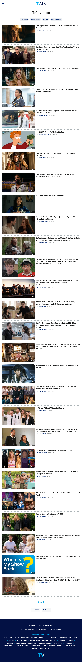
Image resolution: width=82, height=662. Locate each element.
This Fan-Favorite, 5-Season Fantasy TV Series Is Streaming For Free (57, 154)
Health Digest (22, 640)
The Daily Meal (49, 646)
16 (33, 360)
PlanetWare (57, 643)
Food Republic (52, 638)
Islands (53, 640)
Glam (75, 638)
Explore (34, 638)
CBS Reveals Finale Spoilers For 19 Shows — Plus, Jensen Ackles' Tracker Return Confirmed (56, 388)
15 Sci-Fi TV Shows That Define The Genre (50, 132)
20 (33, 573)
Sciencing (68, 643)
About (32, 625)
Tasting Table (36, 646)
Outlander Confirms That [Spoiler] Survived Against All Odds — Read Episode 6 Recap (57, 218)
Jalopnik (62, 640)
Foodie (41, 638)
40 (33, 424)
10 (33, 148)
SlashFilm (8, 646)
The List (60, 646)
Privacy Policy (45, 625)
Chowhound (14, 638)
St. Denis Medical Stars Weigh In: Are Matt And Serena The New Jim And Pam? (56, 112)
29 (33, 318)
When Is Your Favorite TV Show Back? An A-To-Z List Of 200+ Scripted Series (58, 557)
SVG (26, 646)
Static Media (30, 630)
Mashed (10, 643)
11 (33, 42)
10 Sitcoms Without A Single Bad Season (50, 408)
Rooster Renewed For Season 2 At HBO (49, 514)
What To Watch (56, 19)
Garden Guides (65, 638)
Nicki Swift (32, 643)
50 (33, 275)
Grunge (11, 640)
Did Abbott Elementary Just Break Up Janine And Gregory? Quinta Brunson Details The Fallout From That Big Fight (57, 430)
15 (33, 190)
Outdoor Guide (45, 643)
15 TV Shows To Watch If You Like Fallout (50, 196)
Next (45, 610)
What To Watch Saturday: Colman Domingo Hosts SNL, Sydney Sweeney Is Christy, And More (55, 175)
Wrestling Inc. (45, 649)
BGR (5, 638)
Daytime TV (24, 19)
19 (33, 445)
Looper (70, 640)
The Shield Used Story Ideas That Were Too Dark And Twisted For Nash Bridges (57, 48)
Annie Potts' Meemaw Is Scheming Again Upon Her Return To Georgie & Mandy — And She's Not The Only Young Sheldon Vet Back (58, 346)
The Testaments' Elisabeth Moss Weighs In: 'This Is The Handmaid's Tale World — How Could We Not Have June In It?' (58, 579)
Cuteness (25, 638)
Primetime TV (35, 19)
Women (34, 649)
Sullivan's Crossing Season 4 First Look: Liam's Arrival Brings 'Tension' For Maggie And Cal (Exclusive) (58, 536)
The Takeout (70, 646)
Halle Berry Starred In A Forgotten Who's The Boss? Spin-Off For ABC (57, 366)
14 (33, 466)
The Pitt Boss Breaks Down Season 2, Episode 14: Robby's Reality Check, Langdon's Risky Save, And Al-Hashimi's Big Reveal (57, 325)
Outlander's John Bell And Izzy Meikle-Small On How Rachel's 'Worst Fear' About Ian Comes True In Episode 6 (58, 239)
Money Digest (21, 643)
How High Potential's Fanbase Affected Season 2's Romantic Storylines (57, 27)
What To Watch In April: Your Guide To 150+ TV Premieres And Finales (58, 494)
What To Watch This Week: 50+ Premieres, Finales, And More (57, 68)
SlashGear (19, 646)
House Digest (35, 640)
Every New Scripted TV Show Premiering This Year (54, 450)
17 (33, 551)
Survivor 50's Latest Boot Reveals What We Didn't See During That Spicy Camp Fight (57, 473)
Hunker (45, 640)
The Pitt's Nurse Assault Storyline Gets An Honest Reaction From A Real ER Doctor (57, 90)
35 (33, 403)
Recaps (45, 19)
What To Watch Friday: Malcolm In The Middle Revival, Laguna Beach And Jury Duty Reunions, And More (55, 303)
